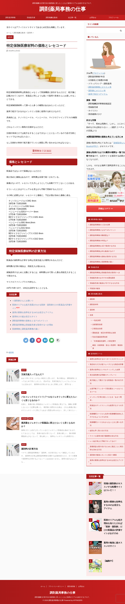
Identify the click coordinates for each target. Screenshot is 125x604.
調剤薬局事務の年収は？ (99, 241)
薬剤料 (11, 352)
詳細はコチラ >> (105, 208)
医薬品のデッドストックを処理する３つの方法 (106, 406)
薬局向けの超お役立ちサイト (24, 316)
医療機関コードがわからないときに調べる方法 (106, 423)
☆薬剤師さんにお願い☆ (23, 300)
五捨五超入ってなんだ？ (32, 374)
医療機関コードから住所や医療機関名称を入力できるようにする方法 (106, 415)
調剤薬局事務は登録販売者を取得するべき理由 (32, 325)
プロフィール (114, 17)
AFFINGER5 (77, 600)
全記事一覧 (72, 17)
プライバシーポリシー (56, 586)
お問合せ (93, 17)
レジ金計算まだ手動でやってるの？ (103, 441)
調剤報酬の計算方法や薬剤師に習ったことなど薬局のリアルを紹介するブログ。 (62, 597)
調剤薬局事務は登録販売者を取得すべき (105, 272)
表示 (49, 151)
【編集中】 (109, 561)
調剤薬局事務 (10, 17)
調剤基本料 (94, 304)
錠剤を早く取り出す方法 (99, 431)
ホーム (43, 586)
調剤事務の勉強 (96, 219)
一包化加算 (96, 320)
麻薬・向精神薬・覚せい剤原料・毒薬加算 (107, 346)
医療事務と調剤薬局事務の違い (25, 329)
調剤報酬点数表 (51, 17)
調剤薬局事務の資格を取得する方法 (103, 256)
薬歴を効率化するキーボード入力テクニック (106, 359)
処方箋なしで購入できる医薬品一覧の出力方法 (106, 381)
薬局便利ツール (96, 354)
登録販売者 (31, 17)
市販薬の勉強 (95, 288)
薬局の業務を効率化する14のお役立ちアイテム (32, 312)
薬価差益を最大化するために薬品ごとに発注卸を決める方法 (106, 448)
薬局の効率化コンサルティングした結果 (105, 370)
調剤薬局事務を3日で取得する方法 (103, 246)
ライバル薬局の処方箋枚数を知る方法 (104, 436)
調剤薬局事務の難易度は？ (100, 235)
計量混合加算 (97, 329)
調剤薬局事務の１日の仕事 (100, 225)
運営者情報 (71, 586)
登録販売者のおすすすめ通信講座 (102, 278)
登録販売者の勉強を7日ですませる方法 (104, 283)
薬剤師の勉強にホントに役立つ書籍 (103, 455)
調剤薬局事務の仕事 (62, 9)
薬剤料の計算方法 (29, 449)
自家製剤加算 (97, 324)
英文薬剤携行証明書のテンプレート (103, 375)
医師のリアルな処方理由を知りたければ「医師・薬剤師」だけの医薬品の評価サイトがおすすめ (113, 526)
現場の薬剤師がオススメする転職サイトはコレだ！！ (113, 486)
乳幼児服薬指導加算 (99, 337)
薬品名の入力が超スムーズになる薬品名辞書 (106, 364)
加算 (91, 315)
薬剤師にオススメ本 (97, 90)
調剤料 (92, 299)
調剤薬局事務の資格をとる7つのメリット (30, 321)
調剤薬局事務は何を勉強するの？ (102, 251)
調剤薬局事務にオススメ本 (99, 87)
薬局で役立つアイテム (98, 94)
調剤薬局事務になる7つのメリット (103, 230)
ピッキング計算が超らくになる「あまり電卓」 (106, 398)
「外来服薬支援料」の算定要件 (104, 341)
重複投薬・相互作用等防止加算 (104, 333)
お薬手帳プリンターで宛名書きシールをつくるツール (106, 390)
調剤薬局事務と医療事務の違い (101, 262)
